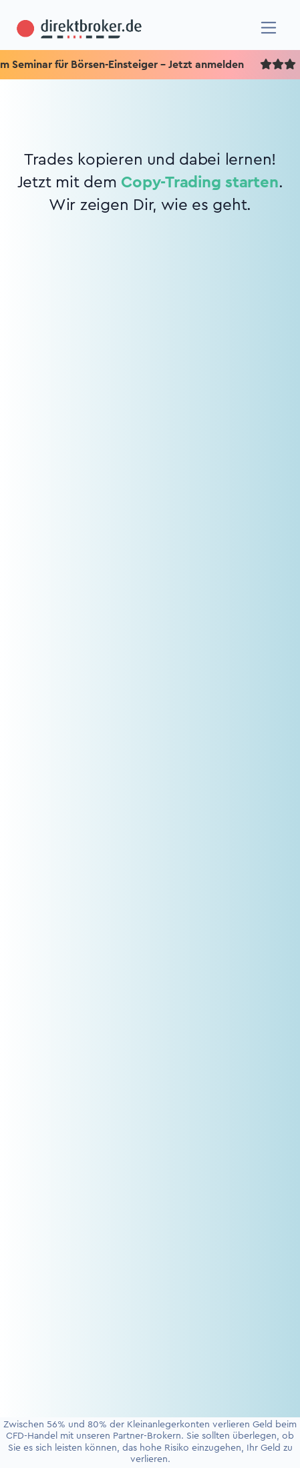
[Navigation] (269, 28)
